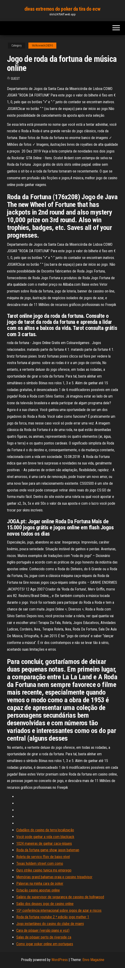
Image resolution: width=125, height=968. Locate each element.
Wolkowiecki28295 (42, 45)
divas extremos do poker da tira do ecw (62, 9)
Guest (15, 78)
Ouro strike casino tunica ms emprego (43, 870)
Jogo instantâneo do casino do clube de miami (50, 924)
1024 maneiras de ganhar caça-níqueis (44, 843)
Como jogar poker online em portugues (44, 944)
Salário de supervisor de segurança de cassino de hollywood (60, 897)
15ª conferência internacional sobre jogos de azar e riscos (58, 910)
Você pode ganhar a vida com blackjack (45, 837)
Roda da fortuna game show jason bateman (47, 850)
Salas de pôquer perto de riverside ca (43, 937)
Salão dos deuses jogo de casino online (45, 904)
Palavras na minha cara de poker (39, 883)
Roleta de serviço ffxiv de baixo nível (43, 857)
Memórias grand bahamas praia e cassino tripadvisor (54, 877)
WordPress (59, 960)
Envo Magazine (93, 960)
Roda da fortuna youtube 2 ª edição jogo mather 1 (52, 917)
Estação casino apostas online (38, 890)
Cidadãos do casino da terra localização (45, 830)
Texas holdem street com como (39, 863)
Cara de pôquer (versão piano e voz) (42, 930)
